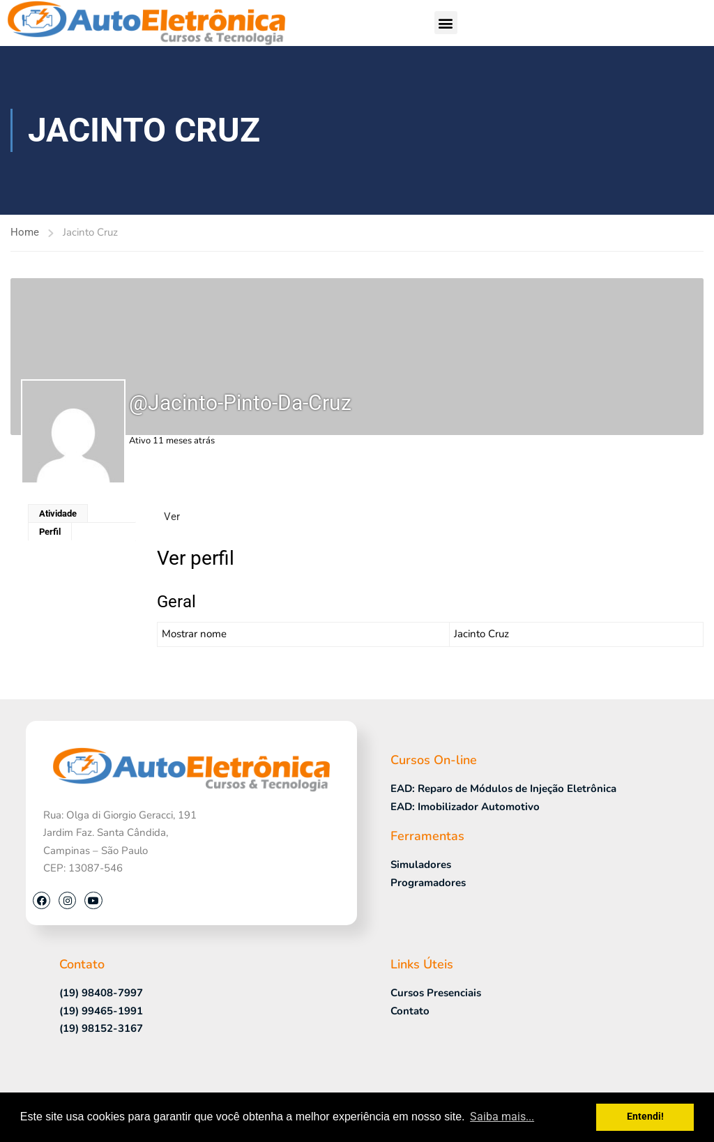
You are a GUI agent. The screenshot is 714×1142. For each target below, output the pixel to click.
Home (24, 232)
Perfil (50, 531)
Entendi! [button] (645, 1116)
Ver (172, 516)
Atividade (58, 513)
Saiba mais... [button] (502, 1116)
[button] (445, 22)
